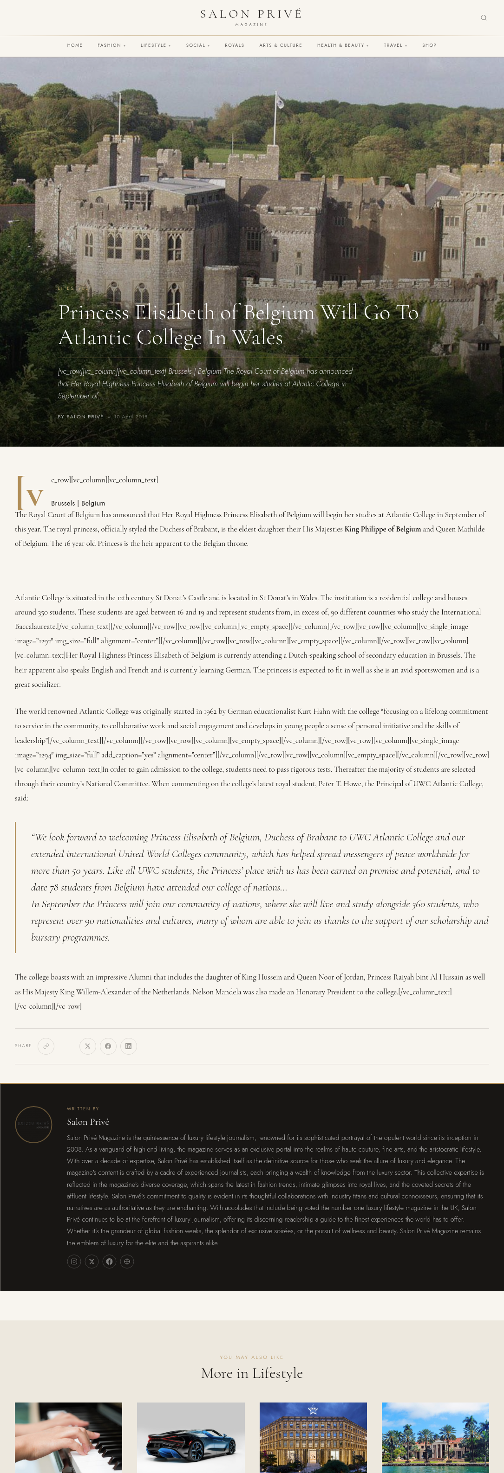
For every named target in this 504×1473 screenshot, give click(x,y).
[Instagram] (74, 1261)
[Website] (127, 1261)
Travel (395, 45)
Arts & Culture (280, 45)
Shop (429, 45)
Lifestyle (156, 45)
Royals (234, 45)
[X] (87, 1046)
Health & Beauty (343, 45)
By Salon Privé (81, 416)
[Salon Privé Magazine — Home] (252, 17)
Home (75, 45)
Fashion (112, 45)
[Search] (483, 18)
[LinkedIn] (128, 1046)
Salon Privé (88, 1121)
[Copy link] (46, 1046)
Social (198, 45)
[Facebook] (108, 1046)
